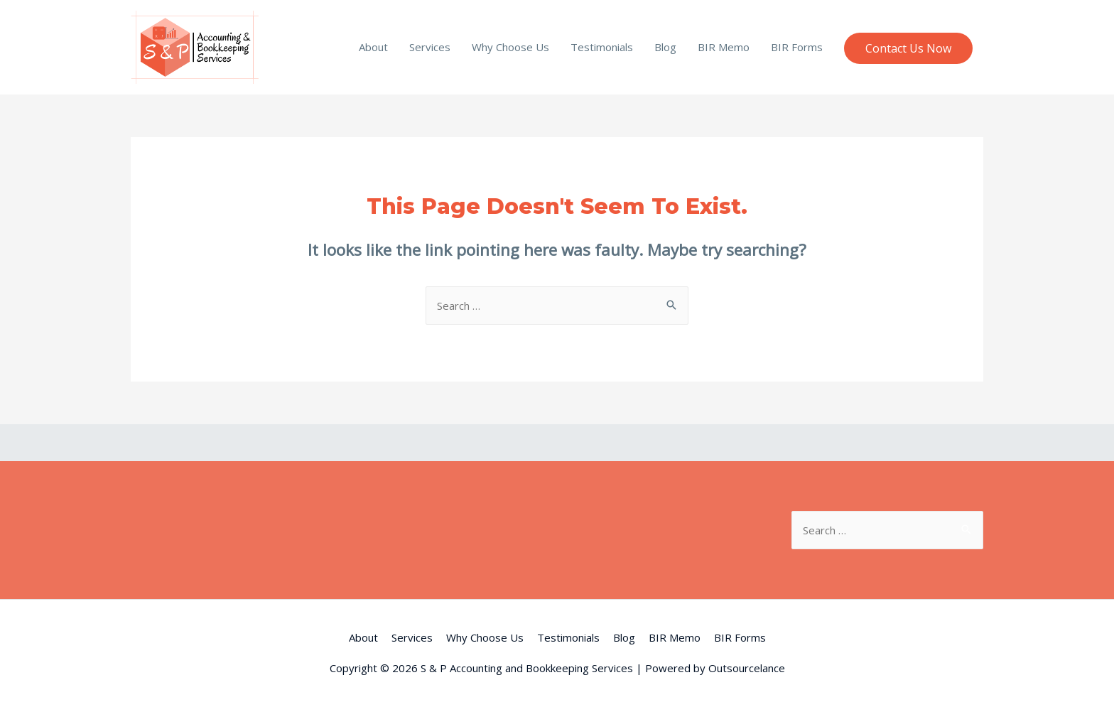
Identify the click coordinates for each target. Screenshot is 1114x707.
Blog (665, 47)
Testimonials (601, 47)
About (373, 47)
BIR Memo (724, 47)
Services (429, 47)
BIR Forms (797, 47)
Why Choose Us (510, 47)
